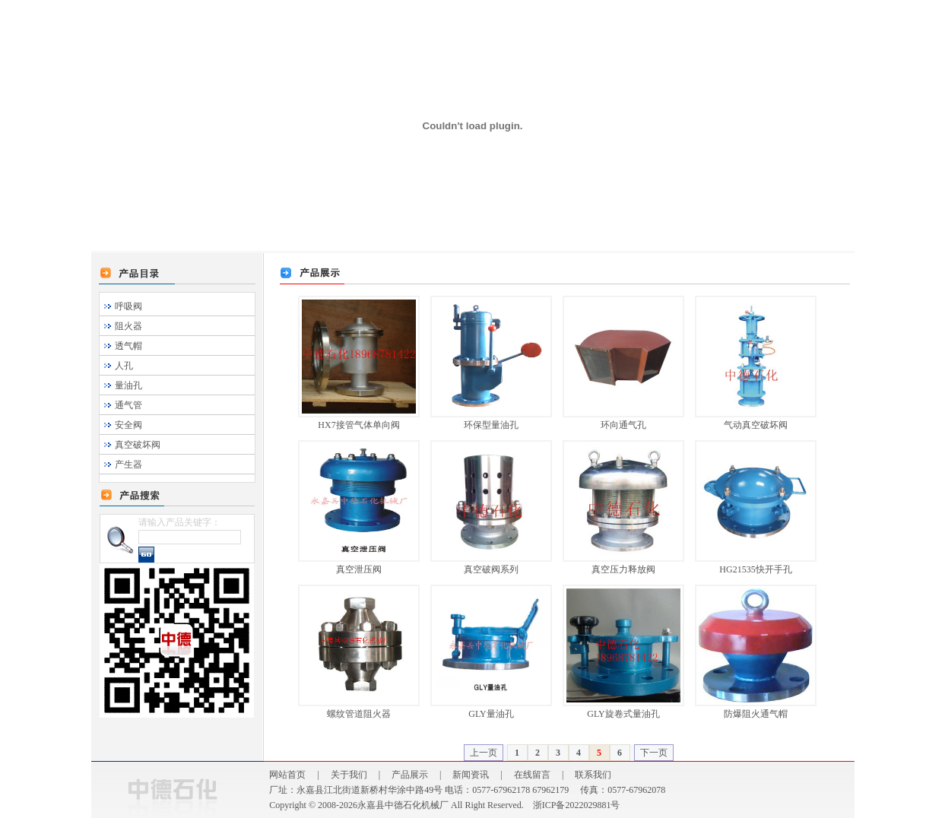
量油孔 (128, 385)
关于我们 (349, 774)
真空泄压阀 (359, 569)
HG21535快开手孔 (755, 569)
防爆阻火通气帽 (756, 714)
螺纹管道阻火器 (359, 714)
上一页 (483, 752)
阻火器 (128, 326)
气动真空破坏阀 (756, 425)
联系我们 (593, 774)
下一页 (654, 752)
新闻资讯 (470, 774)
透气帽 (128, 346)
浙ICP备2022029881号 (576, 805)
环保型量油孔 (491, 425)
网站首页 (287, 774)
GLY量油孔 (490, 714)
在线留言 (532, 774)
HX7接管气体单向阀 (358, 425)
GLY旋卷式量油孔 (623, 714)
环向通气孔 (623, 425)
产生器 (128, 464)
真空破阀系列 (491, 569)
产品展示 (410, 774)
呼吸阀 (128, 306)
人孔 (124, 365)
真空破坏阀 (137, 444)
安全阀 (128, 425)
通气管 (128, 405)
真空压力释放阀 (623, 569)
